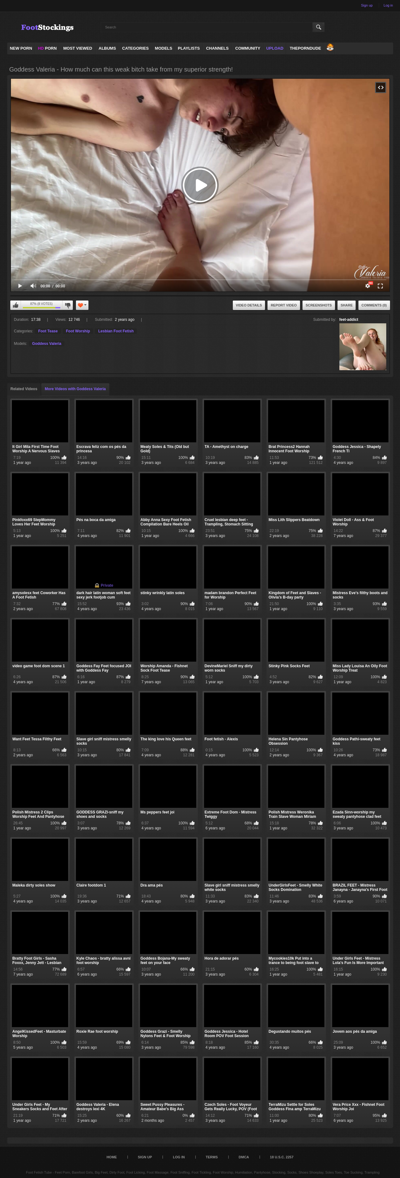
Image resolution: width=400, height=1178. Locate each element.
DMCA (244, 1157)
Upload (274, 48)
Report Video (284, 305)
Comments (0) (374, 305)
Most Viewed (77, 48)
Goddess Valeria (46, 343)
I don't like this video (67, 305)
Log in (388, 5)
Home (112, 1157)
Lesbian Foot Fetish (115, 331)
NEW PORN (21, 48)
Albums (107, 48)
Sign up (366, 5)
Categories (135, 48)
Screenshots (319, 305)
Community (247, 48)
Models (163, 48)
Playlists (189, 48)
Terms (212, 1157)
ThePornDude (305, 48)
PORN (47, 48)
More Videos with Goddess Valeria (75, 389)
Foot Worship (78, 331)
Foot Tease (48, 331)
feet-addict (348, 319)
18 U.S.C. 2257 (281, 1157)
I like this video (15, 305)
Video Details (249, 305)
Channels (217, 48)
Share (347, 305)
